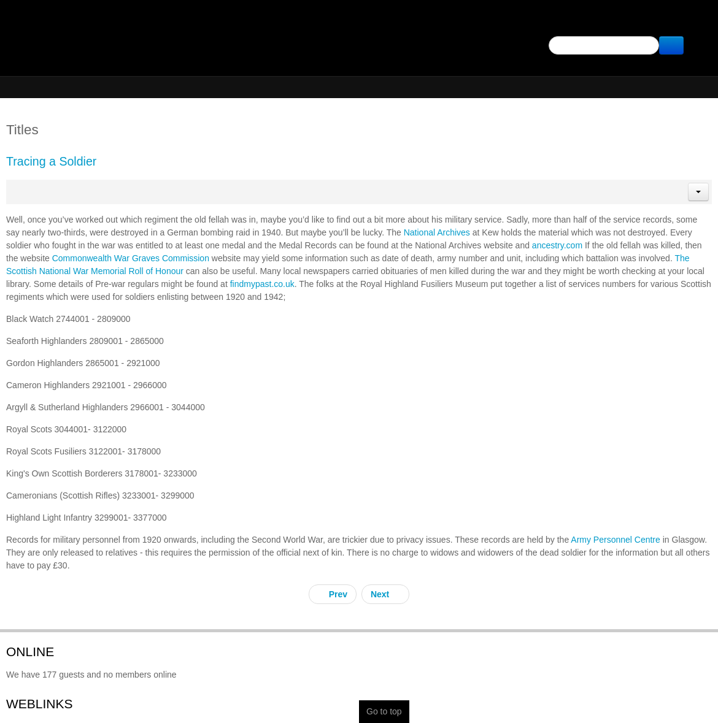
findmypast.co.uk (262, 284)
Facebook (695, 22)
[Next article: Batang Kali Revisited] (385, 594)
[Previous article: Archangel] (333, 594)
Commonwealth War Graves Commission (130, 258)
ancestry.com (557, 245)
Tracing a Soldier (51, 161)
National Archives (437, 232)
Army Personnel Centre (615, 540)
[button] (698, 192)
